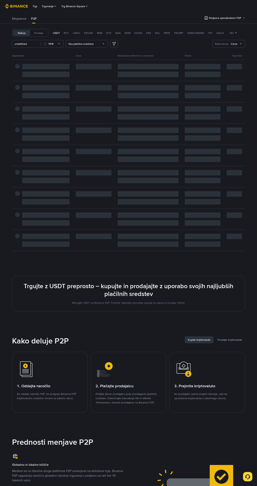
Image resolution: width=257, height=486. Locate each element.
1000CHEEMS (195, 33)
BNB (99, 33)
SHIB (128, 33)
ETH (108, 33)
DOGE (138, 33)
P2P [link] (34, 19)
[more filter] (114, 44)
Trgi (35, 6)
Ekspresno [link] (19, 19)
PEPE (167, 33)
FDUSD (88, 33)
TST (210, 33)
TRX (148, 33)
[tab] (19, 18)
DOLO (220, 33)
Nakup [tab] (21, 33)
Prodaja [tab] (38, 33)
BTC (66, 33)
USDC (76, 33)
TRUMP (178, 33)
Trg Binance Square (74, 6)
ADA (118, 33)
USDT (56, 33)
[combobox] (52, 44)
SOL (157, 33)
